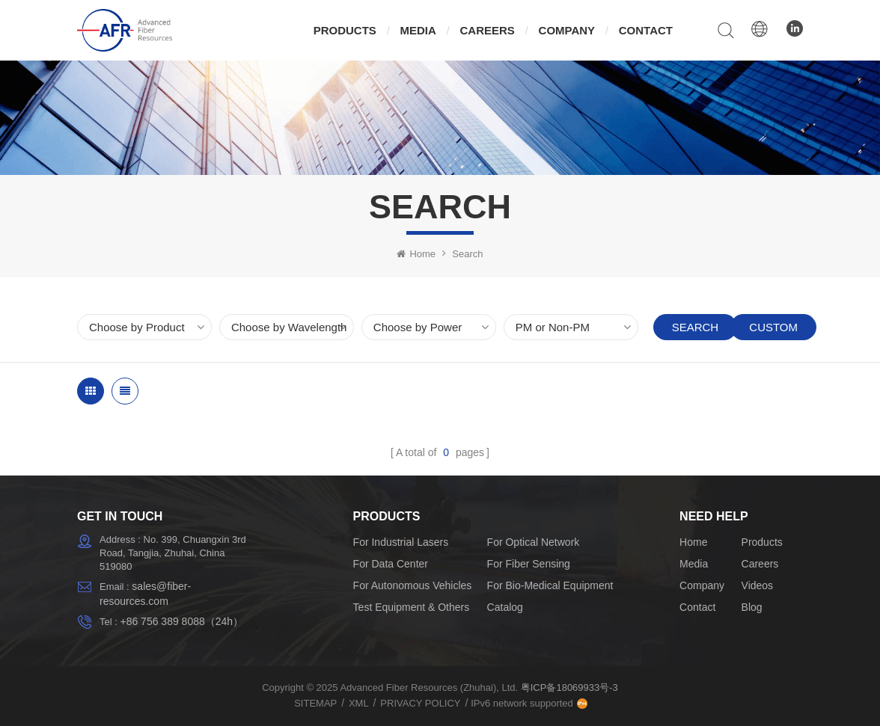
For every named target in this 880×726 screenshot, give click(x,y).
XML (359, 703)
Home (416, 253)
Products (345, 30)
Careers (487, 30)
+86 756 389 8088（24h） (181, 621)
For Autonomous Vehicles (412, 585)
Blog (752, 607)
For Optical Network (533, 542)
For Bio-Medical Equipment (550, 585)
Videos (758, 585)
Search (695, 327)
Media (418, 30)
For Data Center (390, 564)
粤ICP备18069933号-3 (569, 687)
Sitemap (315, 703)
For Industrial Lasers (401, 542)
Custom (773, 327)
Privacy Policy (420, 703)
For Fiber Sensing (528, 564)
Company (567, 30)
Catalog (505, 607)
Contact (646, 30)
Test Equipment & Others (411, 607)
